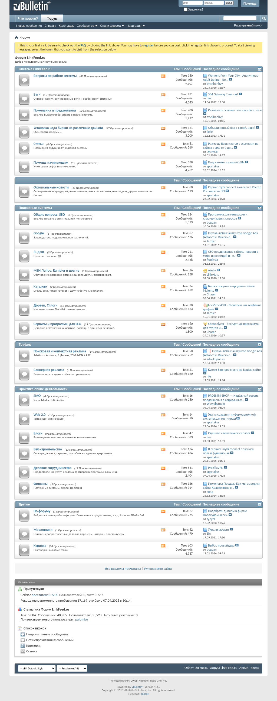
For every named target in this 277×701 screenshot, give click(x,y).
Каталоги (40, 286)
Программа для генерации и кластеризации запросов (225, 216)
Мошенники (43, 530)
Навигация (134, 25)
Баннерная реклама (49, 370)
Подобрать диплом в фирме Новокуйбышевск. (225, 513)
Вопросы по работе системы (55, 76)
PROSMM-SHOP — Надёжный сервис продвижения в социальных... (231, 398)
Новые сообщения (29, 25)
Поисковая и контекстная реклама (60, 351)
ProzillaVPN (215, 468)
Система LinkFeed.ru (35, 69)
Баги (37, 94)
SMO (37, 396)
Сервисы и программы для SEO (57, 324)
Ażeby (212, 270)
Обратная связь (195, 668)
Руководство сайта (158, 569)
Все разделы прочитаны (123, 569)
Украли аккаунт (218, 529)
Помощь (250, 3)
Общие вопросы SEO (49, 215)
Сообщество (85, 25)
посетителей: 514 (44, 595)
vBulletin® (138, 687)
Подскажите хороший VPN (226, 162)
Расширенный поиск (248, 25)
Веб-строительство (48, 449)
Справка (50, 25)
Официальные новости (51, 187)
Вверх (254, 668)
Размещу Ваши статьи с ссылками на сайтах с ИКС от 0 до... (231, 146)
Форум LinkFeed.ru (223, 668)
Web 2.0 (39, 415)
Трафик (25, 344)
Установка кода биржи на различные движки (68, 128)
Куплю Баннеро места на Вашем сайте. (235, 370)
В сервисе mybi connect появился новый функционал (228, 451)
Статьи (39, 144)
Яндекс (39, 252)
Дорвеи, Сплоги (46, 305)
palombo (81, 619)
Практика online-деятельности (43, 389)
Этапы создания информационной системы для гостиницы (229, 416)
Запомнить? (193, 9)
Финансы (41, 484)
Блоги (38, 433)
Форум (52, 19)
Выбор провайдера (221, 545)
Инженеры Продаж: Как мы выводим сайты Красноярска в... (231, 486)
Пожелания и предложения (55, 110)
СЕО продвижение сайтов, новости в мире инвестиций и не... (230, 254)
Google (39, 233)
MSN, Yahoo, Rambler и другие (56, 270)
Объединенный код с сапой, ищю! (231, 128)
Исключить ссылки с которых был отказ (235, 110)
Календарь (66, 25)
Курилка (40, 546)
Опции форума (110, 25)
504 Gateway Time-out (223, 94)
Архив (243, 668)
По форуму (42, 511)
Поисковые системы (35, 208)
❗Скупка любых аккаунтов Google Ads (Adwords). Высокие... (232, 353)
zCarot (145, 694)
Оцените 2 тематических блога (229, 433)
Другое (24, 504)
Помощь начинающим (51, 162)
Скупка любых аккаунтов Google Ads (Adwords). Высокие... (230, 235)
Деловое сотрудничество (52, 468)
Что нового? (28, 19)
